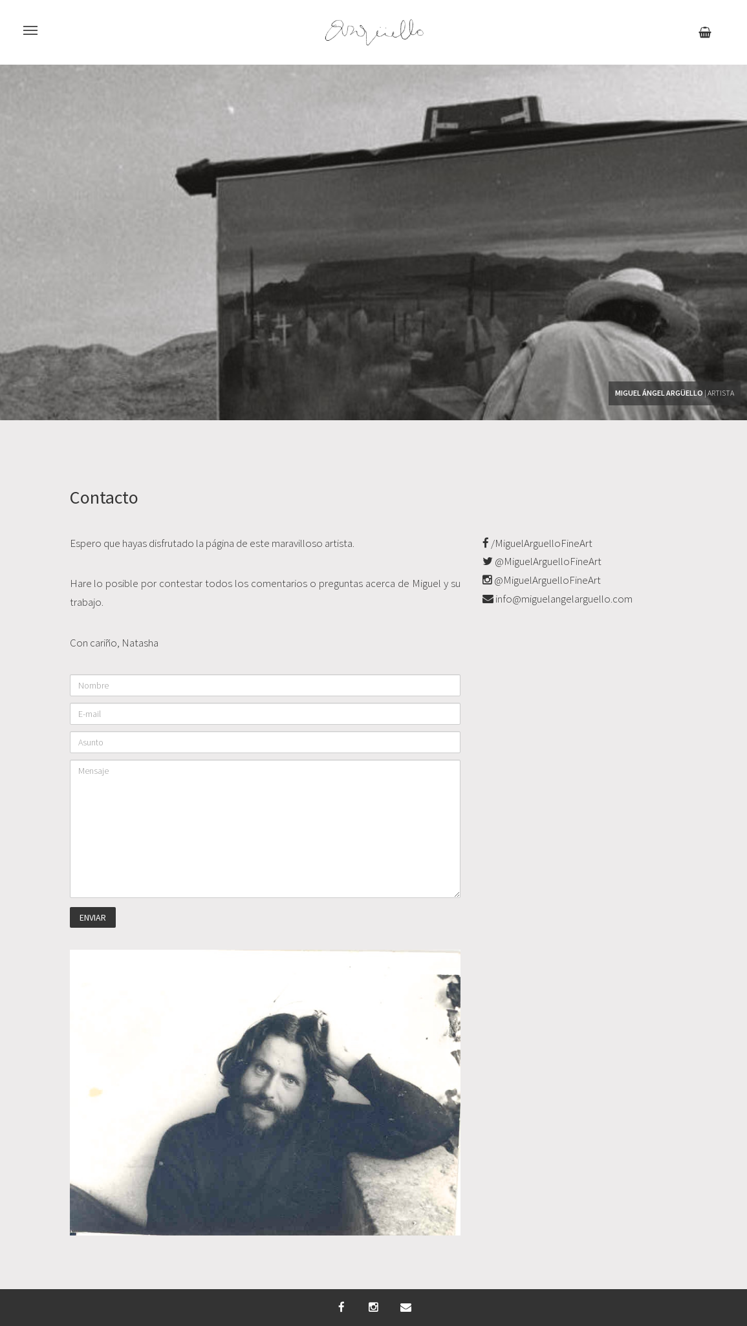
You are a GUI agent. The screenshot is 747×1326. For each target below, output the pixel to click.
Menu (25, 23)
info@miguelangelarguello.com (557, 599)
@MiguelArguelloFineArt (541, 561)
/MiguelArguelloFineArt (537, 543)
